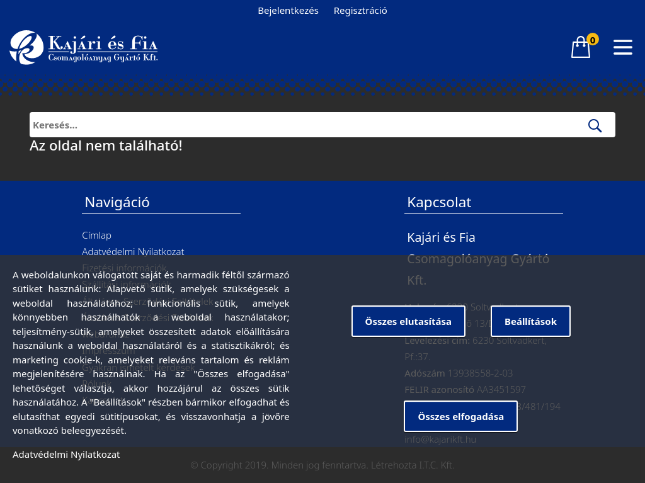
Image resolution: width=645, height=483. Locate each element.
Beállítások (531, 321)
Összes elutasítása (408, 321)
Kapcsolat (439, 202)
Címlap (96, 235)
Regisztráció (360, 10)
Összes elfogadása (461, 416)
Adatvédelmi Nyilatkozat (133, 251)
